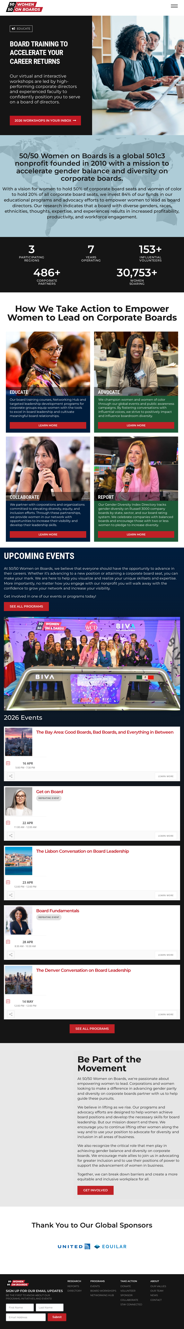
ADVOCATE (109, 390)
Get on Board (49, 789)
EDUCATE (19, 390)
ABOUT (154, 1278)
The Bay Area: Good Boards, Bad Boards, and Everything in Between (104, 729)
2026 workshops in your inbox (43, 120)
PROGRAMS (97, 1278)
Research (74, 1278)
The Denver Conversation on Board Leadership (83, 968)
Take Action (128, 1278)
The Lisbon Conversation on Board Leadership (82, 849)
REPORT (106, 495)
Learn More (166, 773)
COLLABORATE (24, 495)
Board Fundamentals (57, 908)
